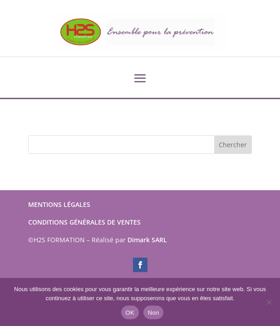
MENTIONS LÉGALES (59, 204)
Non (153, 312)
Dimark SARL (147, 239)
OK (130, 312)
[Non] (268, 302)
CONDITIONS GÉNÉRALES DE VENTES (84, 222)
